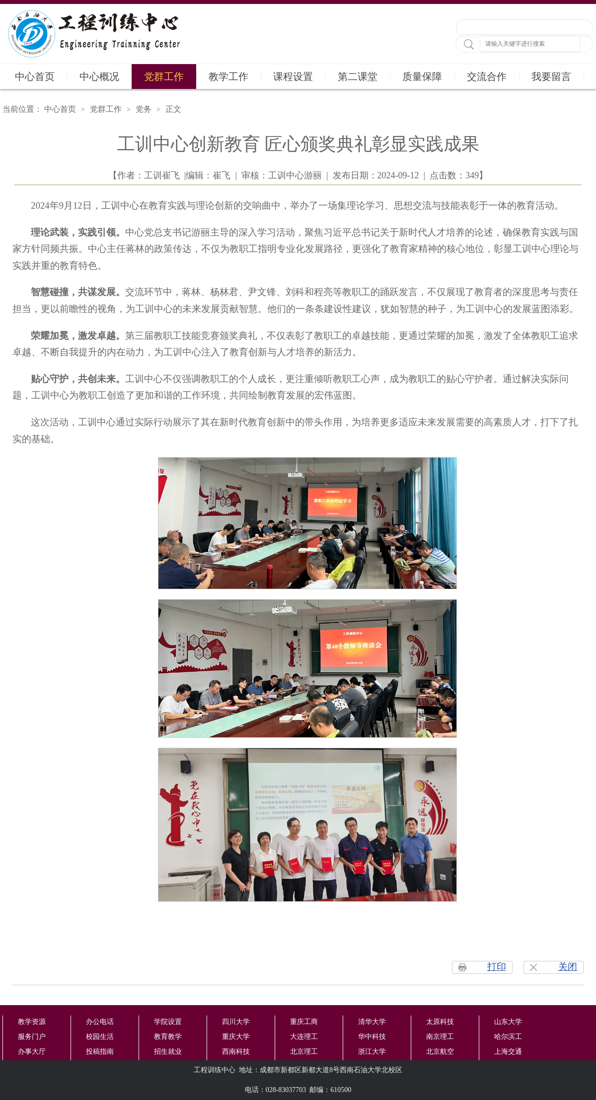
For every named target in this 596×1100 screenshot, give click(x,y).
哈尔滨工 (508, 1036)
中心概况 (99, 76)
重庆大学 (236, 1036)
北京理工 (304, 1051)
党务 (143, 109)
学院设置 (168, 1021)
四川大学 (236, 1021)
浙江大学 (372, 1051)
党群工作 (164, 76)
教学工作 (228, 76)
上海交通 (508, 1051)
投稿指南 (100, 1051)
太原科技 (440, 1021)
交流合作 (487, 76)
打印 (496, 966)
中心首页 (35, 76)
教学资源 (32, 1021)
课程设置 (293, 76)
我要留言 (551, 76)
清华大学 (372, 1021)
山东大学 (508, 1021)
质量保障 (422, 76)
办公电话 (100, 1021)
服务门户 (32, 1036)
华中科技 (372, 1036)
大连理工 (304, 1036)
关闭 (567, 966)
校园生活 (100, 1036)
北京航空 (440, 1051)
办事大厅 (32, 1051)
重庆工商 (304, 1021)
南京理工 (440, 1036)
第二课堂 (357, 76)
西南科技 (236, 1051)
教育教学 (168, 1036)
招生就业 (168, 1051)
